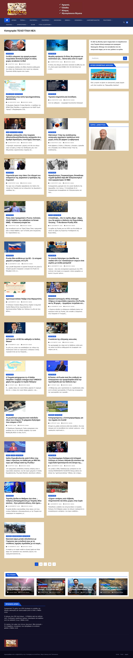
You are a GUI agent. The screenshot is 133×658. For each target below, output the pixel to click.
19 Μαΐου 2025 (12, 425)
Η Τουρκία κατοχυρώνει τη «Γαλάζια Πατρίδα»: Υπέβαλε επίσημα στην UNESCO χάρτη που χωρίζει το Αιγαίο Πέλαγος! (23, 379)
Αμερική (10, 584)
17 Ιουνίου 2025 (55, 385)
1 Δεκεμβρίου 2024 (56, 504)
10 (50, 564)
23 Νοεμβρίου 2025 (56, 306)
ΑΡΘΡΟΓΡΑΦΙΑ (22, 24)
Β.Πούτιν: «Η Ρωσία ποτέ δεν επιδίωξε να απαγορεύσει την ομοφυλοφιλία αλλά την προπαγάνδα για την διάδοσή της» (64, 379)
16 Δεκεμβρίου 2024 (14, 506)
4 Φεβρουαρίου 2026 (56, 62)
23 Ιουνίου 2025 (13, 385)
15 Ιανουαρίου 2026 (14, 142)
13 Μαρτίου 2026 (13, 64)
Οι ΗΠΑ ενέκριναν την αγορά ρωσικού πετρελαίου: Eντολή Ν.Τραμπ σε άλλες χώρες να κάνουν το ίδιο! (21, 58)
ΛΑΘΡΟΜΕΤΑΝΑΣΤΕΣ (93, 20)
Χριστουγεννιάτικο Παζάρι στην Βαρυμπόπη (23, 299)
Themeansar (54, 654)
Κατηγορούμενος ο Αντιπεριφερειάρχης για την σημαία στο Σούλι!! (65, 419)
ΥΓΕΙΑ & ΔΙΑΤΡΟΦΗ (45, 24)
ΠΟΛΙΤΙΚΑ (9, 24)
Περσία (108, 584)
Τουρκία (20, 132)
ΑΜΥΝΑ (8, 455)
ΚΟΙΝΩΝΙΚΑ (78, 20)
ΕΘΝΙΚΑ (67, 20)
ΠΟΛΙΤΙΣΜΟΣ (107, 20)
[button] (124, 22)
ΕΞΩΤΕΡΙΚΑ (45, 20)
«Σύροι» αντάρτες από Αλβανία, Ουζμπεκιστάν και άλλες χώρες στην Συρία (65, 499)
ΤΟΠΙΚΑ (22, 20)
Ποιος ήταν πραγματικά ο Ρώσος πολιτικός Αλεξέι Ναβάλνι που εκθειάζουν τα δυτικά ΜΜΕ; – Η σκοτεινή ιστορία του (23, 220)
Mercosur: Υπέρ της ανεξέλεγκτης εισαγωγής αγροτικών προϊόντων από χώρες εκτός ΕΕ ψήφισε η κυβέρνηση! (63, 137)
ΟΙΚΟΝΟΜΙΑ (57, 20)
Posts (121, 654)
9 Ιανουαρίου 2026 (56, 142)
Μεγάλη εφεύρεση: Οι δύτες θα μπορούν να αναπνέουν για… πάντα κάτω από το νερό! (65, 57)
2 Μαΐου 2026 (13, 592)
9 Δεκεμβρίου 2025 (14, 302)
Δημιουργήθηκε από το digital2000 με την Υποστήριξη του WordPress (22, 654)
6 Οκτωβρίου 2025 (55, 342)
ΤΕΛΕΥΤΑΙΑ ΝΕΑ (9, 53)
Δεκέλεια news (24, 64)
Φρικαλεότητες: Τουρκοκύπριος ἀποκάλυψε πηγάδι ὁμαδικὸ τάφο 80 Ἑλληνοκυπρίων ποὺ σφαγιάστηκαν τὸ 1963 (65, 177)
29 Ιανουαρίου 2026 (14, 102)
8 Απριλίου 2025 (55, 423)
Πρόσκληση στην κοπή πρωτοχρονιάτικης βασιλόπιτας (23, 98)
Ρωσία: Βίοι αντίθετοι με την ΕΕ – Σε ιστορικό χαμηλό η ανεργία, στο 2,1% (23, 259)
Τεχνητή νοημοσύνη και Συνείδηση (62, 97)
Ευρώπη (50, 215)
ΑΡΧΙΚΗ (14, 20)
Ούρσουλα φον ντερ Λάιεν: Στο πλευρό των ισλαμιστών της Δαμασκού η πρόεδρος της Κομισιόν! (23, 177)
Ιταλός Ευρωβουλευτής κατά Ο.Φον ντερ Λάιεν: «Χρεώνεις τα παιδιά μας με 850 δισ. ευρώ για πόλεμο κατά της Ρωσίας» (23, 460)
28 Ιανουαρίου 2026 (56, 100)
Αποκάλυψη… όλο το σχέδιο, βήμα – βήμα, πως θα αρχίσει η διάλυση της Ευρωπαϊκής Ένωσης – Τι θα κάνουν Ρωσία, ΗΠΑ (65, 220)
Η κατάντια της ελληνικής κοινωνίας (62, 339)
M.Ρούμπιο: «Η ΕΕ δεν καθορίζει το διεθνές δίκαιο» (23, 340)
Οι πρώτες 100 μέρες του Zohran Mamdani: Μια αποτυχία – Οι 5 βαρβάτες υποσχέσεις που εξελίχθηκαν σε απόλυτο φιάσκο (23, 626)
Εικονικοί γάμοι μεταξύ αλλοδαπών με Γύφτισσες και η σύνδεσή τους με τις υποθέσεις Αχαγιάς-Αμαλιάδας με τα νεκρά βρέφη (23, 542)
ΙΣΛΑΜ (33, 24)
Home (117, 654)
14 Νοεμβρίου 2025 (14, 344)
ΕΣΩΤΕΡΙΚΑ (33, 20)
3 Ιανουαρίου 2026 (56, 183)
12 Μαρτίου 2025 (13, 465)
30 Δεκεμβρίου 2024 (56, 465)
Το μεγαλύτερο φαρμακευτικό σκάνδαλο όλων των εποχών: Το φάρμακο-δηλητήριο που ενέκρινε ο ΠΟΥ (23, 420)
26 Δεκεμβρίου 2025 (56, 225)
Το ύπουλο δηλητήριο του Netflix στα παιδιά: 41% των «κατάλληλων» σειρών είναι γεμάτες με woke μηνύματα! (66, 260)
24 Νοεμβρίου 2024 (14, 546)
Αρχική (126, 654)
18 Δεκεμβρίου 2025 (56, 266)
